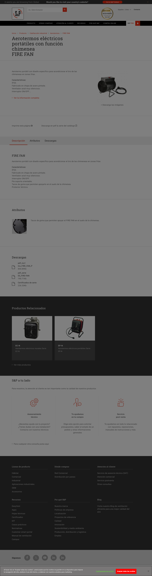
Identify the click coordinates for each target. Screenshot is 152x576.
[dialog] (76, 571)
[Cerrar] (148, 571)
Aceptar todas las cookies (126, 571)
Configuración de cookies (105, 571)
